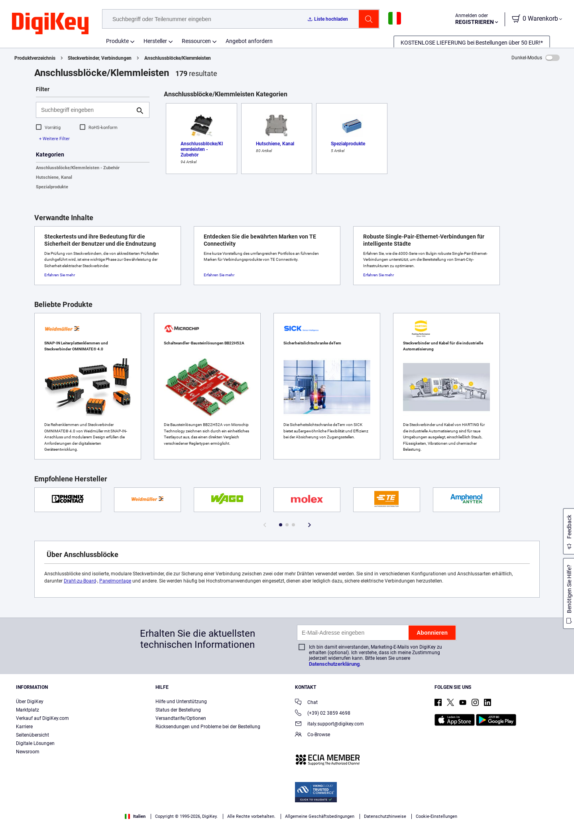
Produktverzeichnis (34, 58)
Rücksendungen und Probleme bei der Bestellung (207, 726)
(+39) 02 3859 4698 (322, 713)
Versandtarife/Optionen (180, 718)
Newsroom (27, 752)
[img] (50, 24)
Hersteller (155, 41)
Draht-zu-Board (80, 581)
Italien (135, 816)
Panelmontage (115, 581)
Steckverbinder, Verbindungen (100, 58)
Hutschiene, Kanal (54, 177)
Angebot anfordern (249, 41)
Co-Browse (312, 735)
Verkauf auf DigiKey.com (42, 718)
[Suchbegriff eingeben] (86, 110)
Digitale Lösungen (35, 743)
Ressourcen (196, 41)
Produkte (117, 41)
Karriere (24, 726)
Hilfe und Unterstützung (181, 701)
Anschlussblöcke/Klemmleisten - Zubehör (78, 168)
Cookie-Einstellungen (436, 816)
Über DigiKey (29, 701)
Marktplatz (27, 710)
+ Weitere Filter (54, 138)
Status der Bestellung (178, 710)
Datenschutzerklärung (334, 664)
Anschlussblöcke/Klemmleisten (177, 58)
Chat (306, 703)
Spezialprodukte (52, 187)
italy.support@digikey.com (329, 724)
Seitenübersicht (32, 735)
